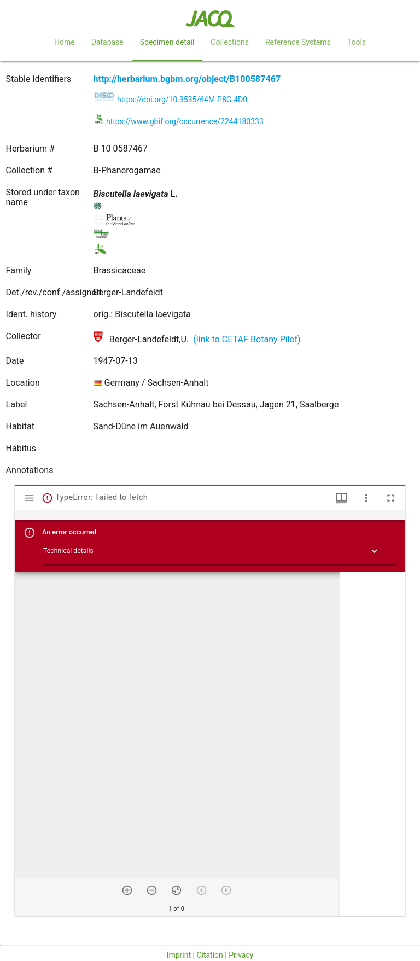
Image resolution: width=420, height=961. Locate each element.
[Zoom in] (127, 890)
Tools (356, 42)
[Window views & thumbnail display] (341, 498)
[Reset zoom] (176, 890)
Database (107, 42)
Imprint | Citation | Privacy (210, 955)
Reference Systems (298, 42)
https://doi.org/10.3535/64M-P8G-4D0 (182, 99)
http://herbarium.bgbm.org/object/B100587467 (187, 79)
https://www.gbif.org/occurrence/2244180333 (185, 121)
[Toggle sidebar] (29, 498)
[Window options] (366, 498)
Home (64, 42)
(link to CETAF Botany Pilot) (247, 339)
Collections (230, 42)
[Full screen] (390, 498)
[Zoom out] (151, 890)
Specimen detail (167, 42)
